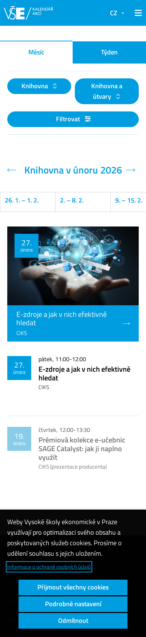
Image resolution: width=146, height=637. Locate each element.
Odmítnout (73, 620)
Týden (109, 52)
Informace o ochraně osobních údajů (49, 567)
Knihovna (35, 86)
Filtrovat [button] (73, 119)
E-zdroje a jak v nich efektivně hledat (84, 373)
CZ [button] (113, 13)
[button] (136, 13)
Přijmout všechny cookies (73, 587)
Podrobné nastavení (73, 604)
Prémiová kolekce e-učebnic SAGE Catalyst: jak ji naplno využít (81, 448)
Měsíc (36, 52)
